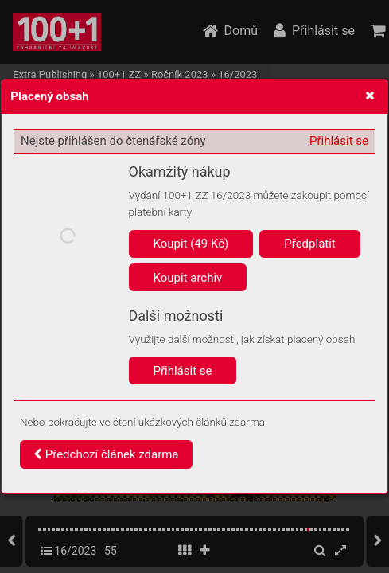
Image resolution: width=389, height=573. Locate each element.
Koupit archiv (188, 278)
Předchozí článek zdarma (106, 454)
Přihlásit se (338, 141)
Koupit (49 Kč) (191, 243)
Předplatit (310, 243)
